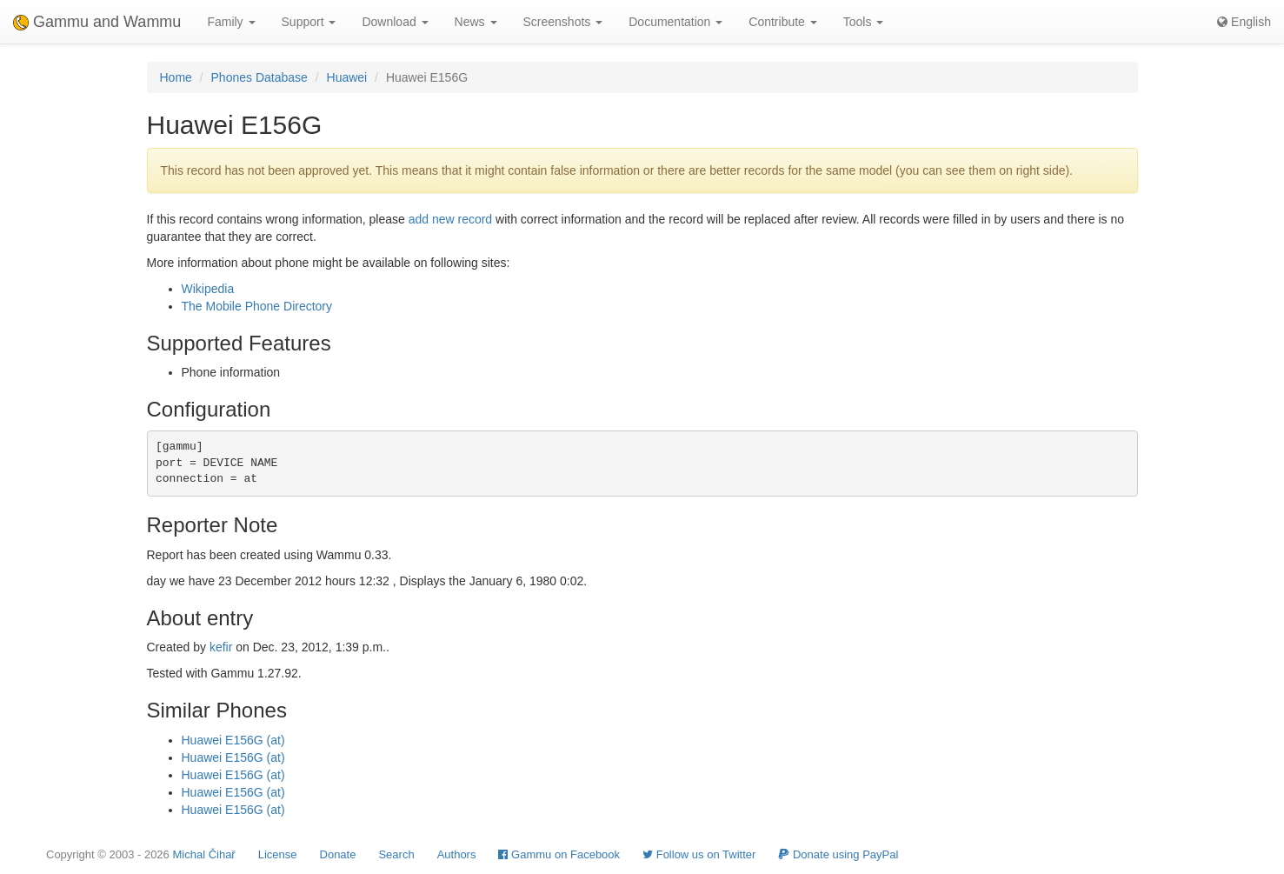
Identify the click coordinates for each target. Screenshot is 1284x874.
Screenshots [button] (563, 22)
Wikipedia (208, 289)
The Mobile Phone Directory (257, 306)
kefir (221, 647)
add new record (451, 219)
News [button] (476, 22)
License (277, 854)
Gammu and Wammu (97, 21)
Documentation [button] (675, 22)
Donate (338, 854)
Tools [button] (863, 22)
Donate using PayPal (838, 854)
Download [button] (395, 22)
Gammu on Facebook (559, 854)
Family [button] (231, 22)
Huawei (347, 77)
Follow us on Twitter (698, 854)
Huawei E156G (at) (233, 740)
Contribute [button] (782, 22)
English (1244, 22)
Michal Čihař (203, 854)
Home (176, 77)
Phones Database (259, 77)
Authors (456, 854)
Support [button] (309, 22)
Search (396, 854)
